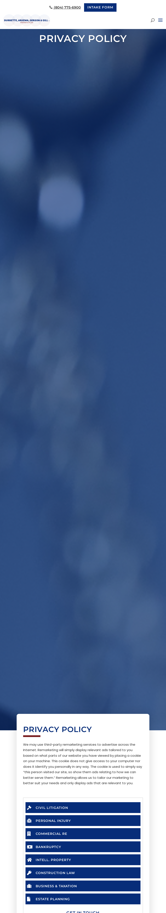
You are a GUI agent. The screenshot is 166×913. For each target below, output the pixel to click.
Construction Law (52, 874)
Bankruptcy (45, 847)
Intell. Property (50, 860)
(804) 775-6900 (64, 8)
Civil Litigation (48, 807)
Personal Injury (50, 820)
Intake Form (100, 7)
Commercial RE (48, 834)
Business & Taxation (53, 887)
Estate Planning (50, 900)
